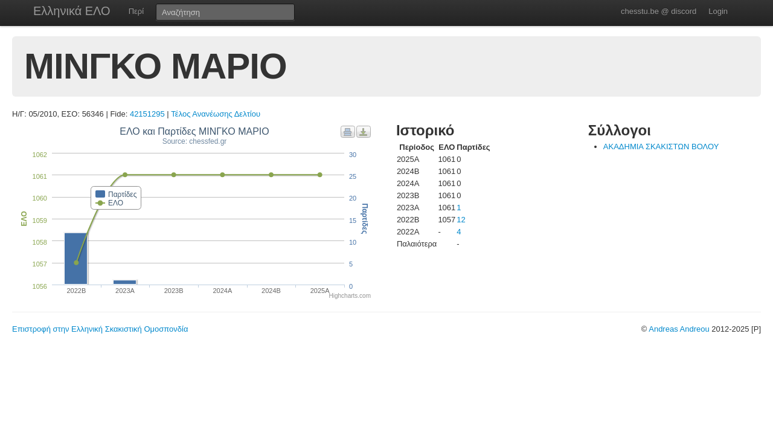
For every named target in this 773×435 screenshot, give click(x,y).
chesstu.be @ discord (658, 11)
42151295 (147, 113)
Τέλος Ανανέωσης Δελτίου (215, 113)
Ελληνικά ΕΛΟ (72, 11)
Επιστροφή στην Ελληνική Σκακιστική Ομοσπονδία (100, 329)
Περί (136, 11)
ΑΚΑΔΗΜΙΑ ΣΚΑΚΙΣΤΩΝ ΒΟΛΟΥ (661, 146)
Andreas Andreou (679, 329)
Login (718, 11)
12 (461, 219)
